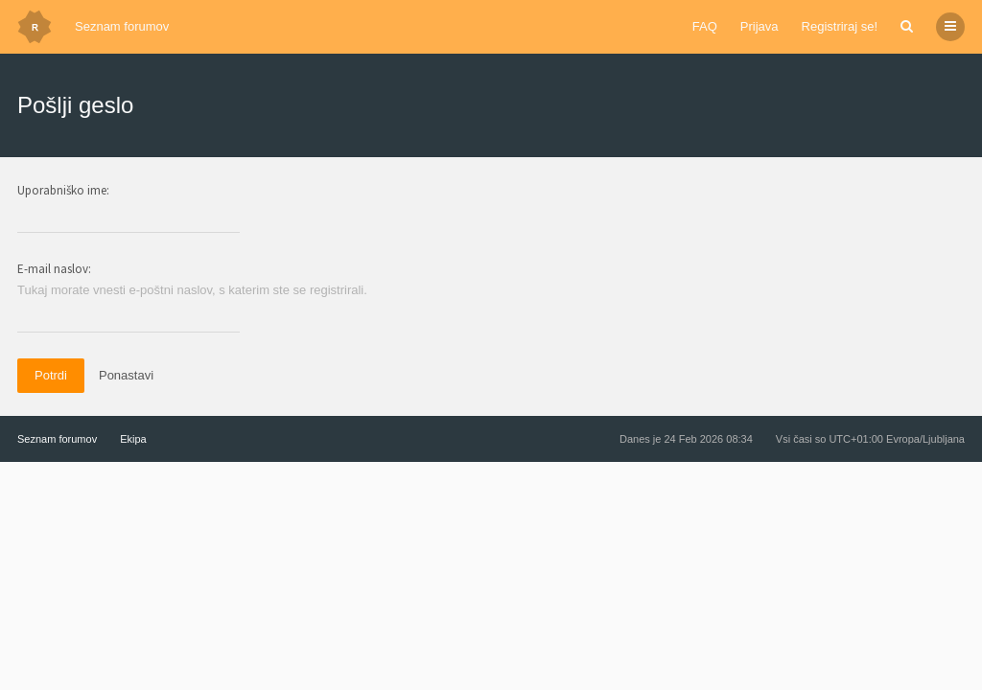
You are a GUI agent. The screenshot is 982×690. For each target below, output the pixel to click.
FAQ (704, 26)
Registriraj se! (839, 26)
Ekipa (133, 439)
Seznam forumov (122, 26)
